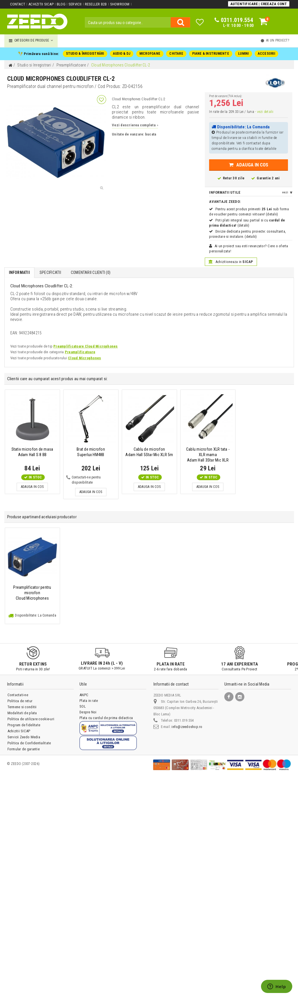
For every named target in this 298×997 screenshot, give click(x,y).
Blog (61, 4)
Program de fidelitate (23, 725)
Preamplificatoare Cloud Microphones (85, 346)
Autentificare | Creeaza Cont (258, 4)
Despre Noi (87, 712)
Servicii (75, 4)
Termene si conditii (22, 707)
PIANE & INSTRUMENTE (210, 54)
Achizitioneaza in (231, 262)
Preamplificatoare (80, 352)
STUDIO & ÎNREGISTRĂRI (85, 54)
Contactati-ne (17, 695)
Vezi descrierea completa (135, 125)
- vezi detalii (264, 111)
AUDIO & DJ (121, 54)
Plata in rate (88, 700)
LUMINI (243, 54)
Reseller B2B (96, 4)
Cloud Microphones (84, 358)
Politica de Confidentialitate (29, 743)
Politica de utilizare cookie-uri (30, 719)
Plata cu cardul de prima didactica (106, 718)
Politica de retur (19, 701)
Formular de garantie (23, 749)
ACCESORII (266, 54)
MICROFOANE (149, 54)
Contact (18, 4)
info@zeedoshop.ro (187, 727)
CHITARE (176, 54)
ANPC (83, 695)
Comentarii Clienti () (90, 272)
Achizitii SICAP (41, 4)
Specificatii (50, 272)
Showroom (120, 4)
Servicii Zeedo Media (23, 737)
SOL (82, 706)
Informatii (19, 272)
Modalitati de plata (22, 713)
